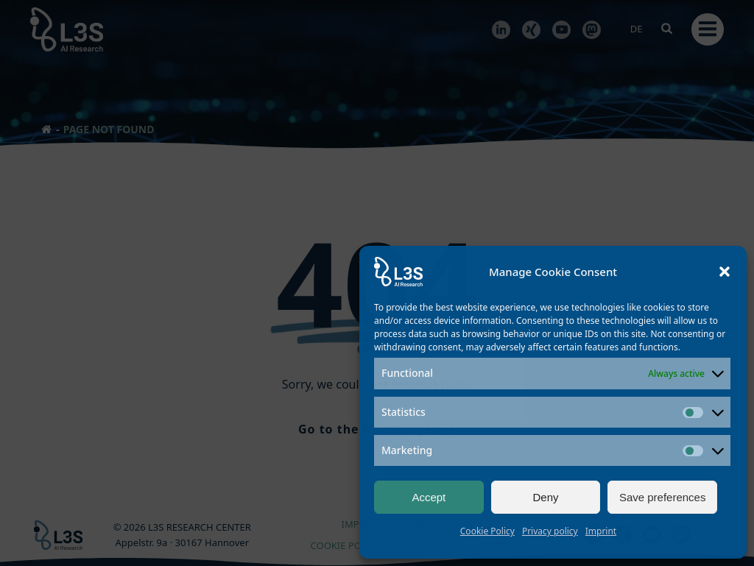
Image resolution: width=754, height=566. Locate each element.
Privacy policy (550, 531)
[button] (724, 271)
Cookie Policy (487, 531)
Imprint (600, 531)
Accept (428, 497)
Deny (545, 497)
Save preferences (662, 497)
